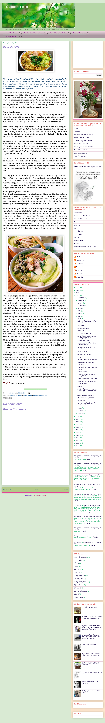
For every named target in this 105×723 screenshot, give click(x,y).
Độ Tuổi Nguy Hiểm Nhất (89, 607)
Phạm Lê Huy (78, 222)
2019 (78, 424)
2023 (78, 295)
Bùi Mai (76, 594)
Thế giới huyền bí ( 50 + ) (81, 150)
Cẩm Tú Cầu (78, 234)
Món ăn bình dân (27, 395)
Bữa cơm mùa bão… (84, 328)
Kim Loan (77, 237)
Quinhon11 (10, 393)
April (79, 319)
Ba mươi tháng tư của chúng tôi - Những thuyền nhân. (87, 337)
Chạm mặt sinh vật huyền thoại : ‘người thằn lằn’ (87, 343)
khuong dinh (79, 277)
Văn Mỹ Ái (79, 273)
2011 (78, 445)
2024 (78, 293)
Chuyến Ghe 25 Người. (84, 340)
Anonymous (77, 456)
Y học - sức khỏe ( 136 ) (81, 137)
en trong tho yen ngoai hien (92, 475)
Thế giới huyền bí (11, 36)
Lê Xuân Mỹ (77, 588)
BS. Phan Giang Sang (80, 591)
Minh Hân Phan (79, 240)
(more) (88, 459)
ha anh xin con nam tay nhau (92, 494)
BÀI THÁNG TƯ (82, 384)
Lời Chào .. (77, 131)
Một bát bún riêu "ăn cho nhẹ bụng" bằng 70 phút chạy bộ (91, 654)
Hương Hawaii (78, 597)
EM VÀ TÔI (81, 365)
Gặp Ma (80, 386)
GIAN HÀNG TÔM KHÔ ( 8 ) (82, 153)
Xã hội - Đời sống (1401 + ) (82, 144)
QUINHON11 (78, 213)
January (80, 413)
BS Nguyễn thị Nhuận (80, 582)
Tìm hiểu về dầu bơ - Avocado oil (87, 359)
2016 (78, 432)
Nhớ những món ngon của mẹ (86, 381)
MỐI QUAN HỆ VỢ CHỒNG (86, 398)
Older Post (64, 490)
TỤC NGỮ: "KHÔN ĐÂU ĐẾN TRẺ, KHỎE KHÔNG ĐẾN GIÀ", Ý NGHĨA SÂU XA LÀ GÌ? (92, 627)
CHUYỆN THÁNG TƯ (84, 333)
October (80, 303)
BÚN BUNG (13, 395)
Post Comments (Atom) (39, 495)
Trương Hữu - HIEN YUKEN (82, 216)
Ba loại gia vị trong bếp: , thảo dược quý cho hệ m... (86, 348)
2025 (78, 290)
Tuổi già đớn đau (83, 357)
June (79, 313)
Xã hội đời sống (10, 33)
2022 (78, 416)
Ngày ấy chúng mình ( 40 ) (82, 156)
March (80, 408)
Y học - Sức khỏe (78, 33)
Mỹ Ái (76, 228)
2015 (78, 435)
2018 (78, 427)
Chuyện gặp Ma (82, 371)
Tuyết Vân (77, 225)
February (81, 410)
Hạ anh (76, 243)
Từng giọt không (82, 351)
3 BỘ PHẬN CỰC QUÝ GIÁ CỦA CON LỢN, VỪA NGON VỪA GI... (87, 390)
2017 (78, 430)
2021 (78, 419)
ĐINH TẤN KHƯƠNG (80, 219)
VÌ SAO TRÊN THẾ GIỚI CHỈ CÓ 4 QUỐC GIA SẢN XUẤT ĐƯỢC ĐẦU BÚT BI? (91, 636)
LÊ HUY (76, 563)
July (79, 311)
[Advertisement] (35, 470)
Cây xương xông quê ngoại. (86, 362)
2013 (78, 440)
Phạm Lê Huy (80, 260)
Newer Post (7, 490)
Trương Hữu (79, 267)
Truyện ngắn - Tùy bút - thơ (32, 33)
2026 (78, 287)
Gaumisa (77, 572)
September (81, 305)
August (80, 308)
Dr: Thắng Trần (78, 231)
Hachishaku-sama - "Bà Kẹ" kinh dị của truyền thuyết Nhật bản (92, 617)
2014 (78, 438)
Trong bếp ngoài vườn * (57, 33)
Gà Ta (78, 257)
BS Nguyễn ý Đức (79, 575)
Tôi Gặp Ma (81, 400)
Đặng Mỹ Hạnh (78, 585)
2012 (78, 443)
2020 (78, 422)
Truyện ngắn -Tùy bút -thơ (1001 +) (84, 147)
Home (36, 490)
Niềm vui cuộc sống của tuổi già (87, 378)
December (81, 298)
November (81, 300)
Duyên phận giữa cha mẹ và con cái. (88, 166)
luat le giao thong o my (90, 536)
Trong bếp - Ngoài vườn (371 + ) (83, 134)
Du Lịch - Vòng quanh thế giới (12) (84, 140)
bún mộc (20, 395)
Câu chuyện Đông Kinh (89, 644)
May (79, 316)
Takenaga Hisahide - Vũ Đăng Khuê (85, 246)
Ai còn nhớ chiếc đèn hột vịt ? (86, 395)
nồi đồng (35, 395)
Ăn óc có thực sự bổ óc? (85, 354)
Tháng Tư (80, 331)
